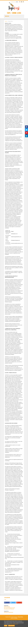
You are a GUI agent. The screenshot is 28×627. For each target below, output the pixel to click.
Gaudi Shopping (7, 606)
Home (6, 21)
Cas (12, 1)
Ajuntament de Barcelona (8, 612)
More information (11, 625)
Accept (6, 625)
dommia (15, 618)
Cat (14, 1)
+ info (5, 599)
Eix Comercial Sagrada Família (9, 607)
